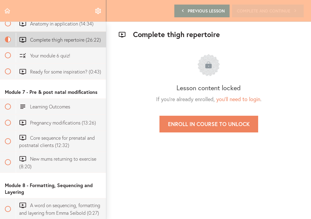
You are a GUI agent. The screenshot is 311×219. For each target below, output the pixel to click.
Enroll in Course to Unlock (209, 124)
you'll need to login (238, 99)
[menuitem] (98, 11)
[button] (7, 11)
